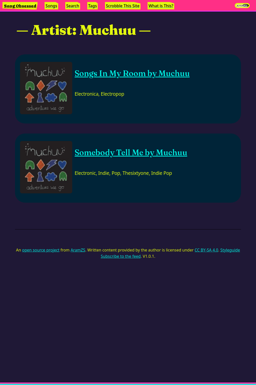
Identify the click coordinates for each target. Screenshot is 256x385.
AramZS (78, 250)
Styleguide (230, 250)
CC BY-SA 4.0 (206, 250)
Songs (51, 6)
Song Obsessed (20, 5)
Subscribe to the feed (120, 256)
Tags (92, 6)
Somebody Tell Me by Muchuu (131, 152)
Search (72, 6)
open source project (40, 250)
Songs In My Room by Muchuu (132, 73)
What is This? (160, 6)
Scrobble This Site (123, 6)
